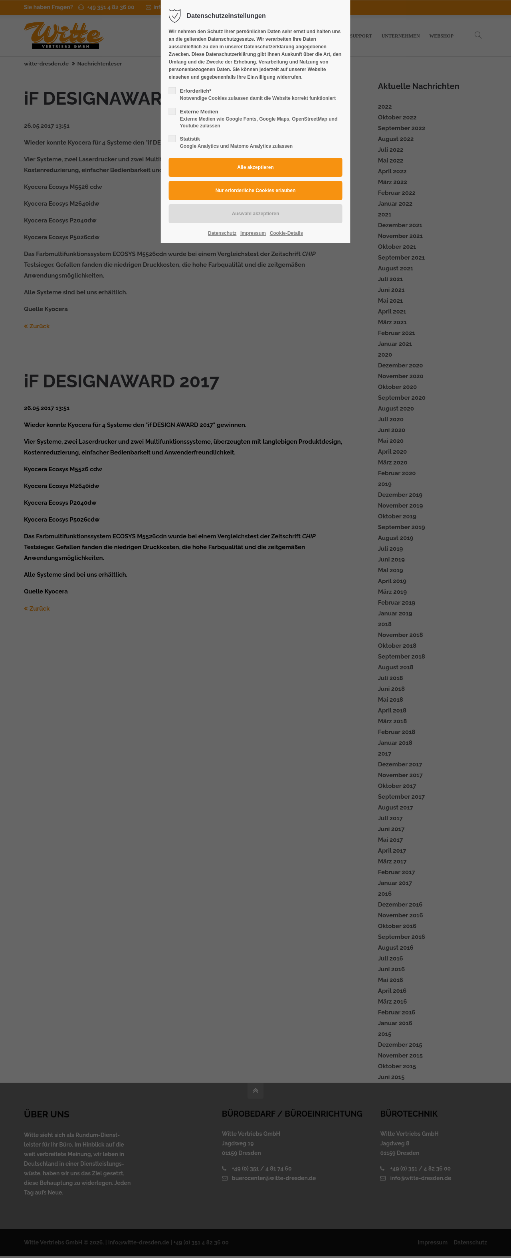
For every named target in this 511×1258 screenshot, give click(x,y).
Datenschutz (222, 233)
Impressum (253, 233)
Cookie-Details (286, 233)
